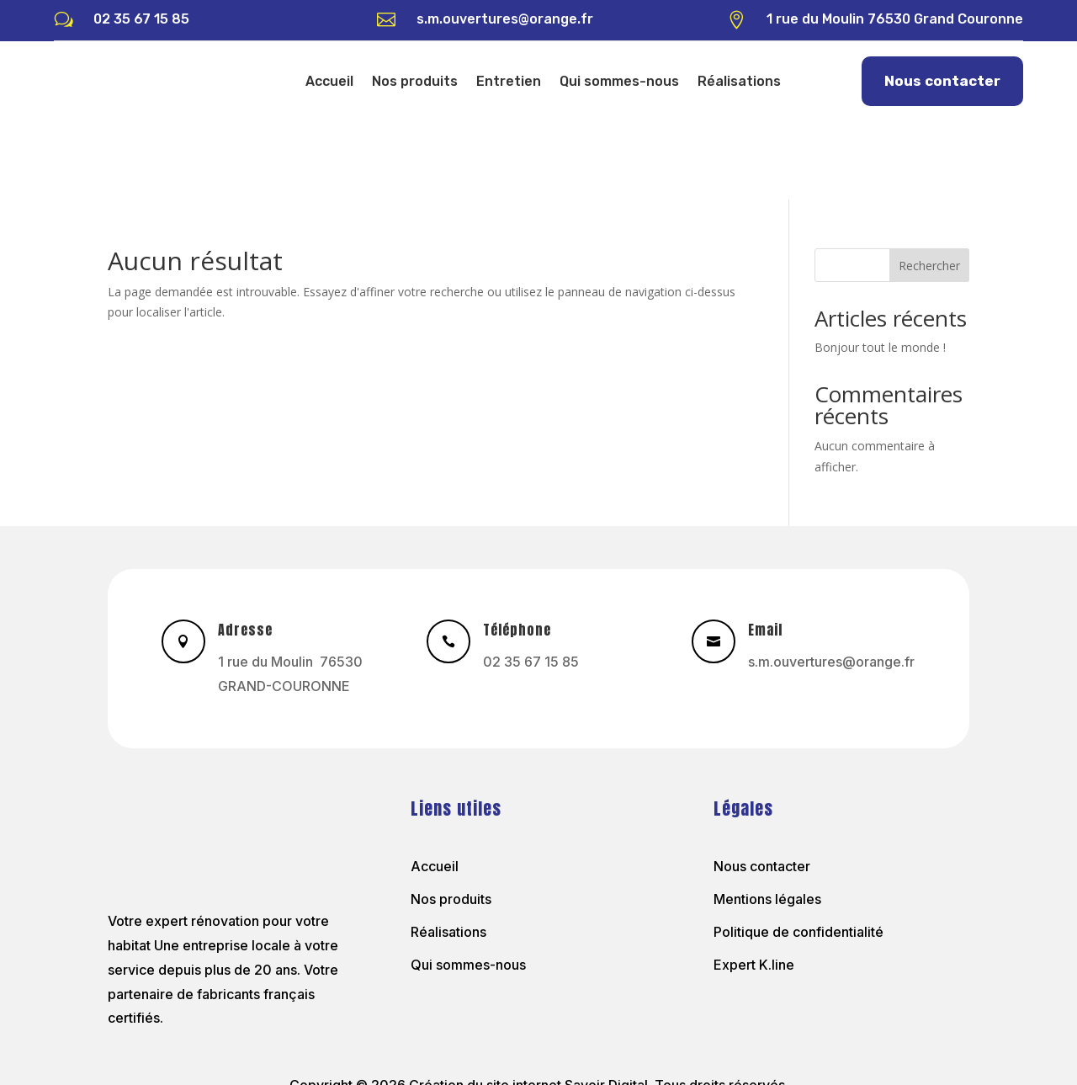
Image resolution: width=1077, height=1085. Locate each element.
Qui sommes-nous (619, 81)
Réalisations (739, 81)
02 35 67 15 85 (141, 19)
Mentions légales (767, 821)
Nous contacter (942, 80)
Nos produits (415, 81)
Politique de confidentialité (798, 854)
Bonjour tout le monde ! (880, 270)
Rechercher (929, 188)
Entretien (508, 81)
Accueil (329, 81)
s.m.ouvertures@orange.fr (504, 19)
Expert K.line (754, 887)
